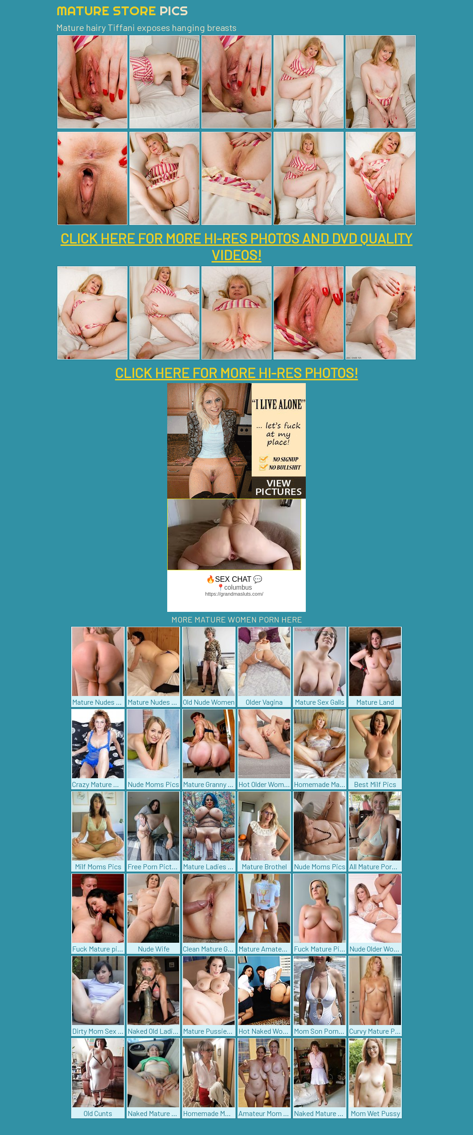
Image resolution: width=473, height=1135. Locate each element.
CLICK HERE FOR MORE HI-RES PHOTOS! (236, 372)
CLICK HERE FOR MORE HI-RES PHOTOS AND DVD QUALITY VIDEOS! (236, 246)
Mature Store (122, 10)
